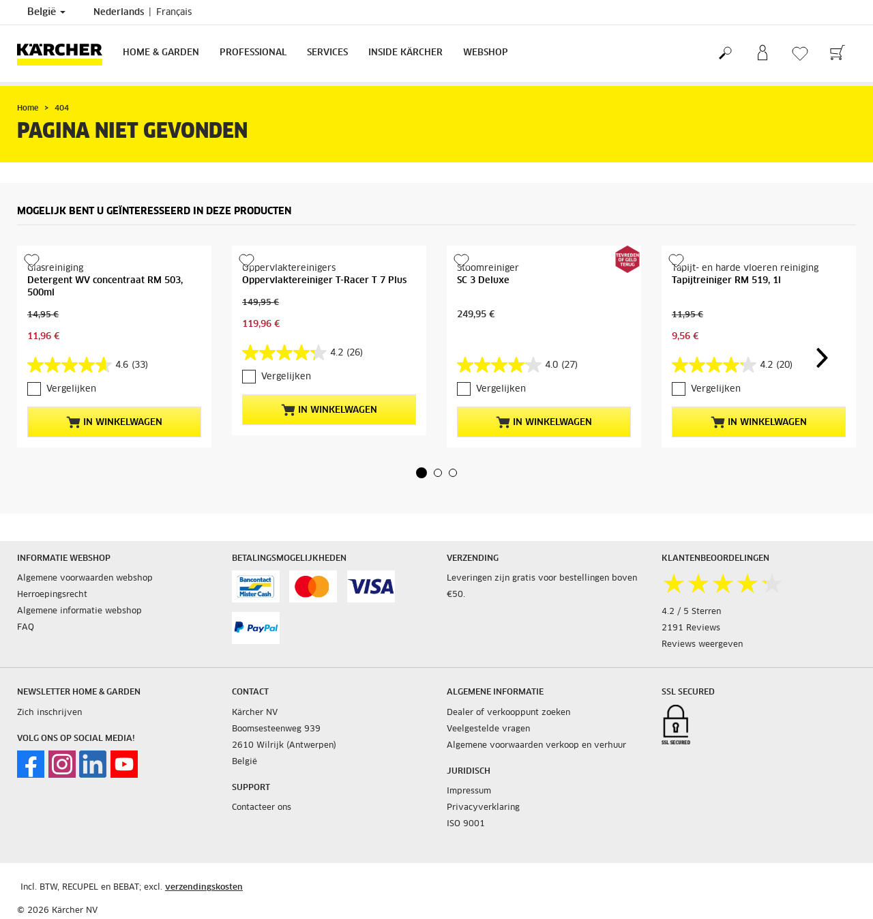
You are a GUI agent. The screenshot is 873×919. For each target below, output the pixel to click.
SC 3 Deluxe (483, 280)
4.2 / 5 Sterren (691, 612)
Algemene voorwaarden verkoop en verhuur (536, 746)
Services (327, 52)
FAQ (25, 628)
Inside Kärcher (405, 52)
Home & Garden (161, 52)
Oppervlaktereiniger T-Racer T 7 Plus (324, 280)
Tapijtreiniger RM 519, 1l (726, 280)
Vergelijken (71, 389)
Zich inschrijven (49, 713)
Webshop (485, 52)
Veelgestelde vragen (488, 729)
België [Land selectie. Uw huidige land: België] (46, 12)
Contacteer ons (261, 808)
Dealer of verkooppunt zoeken (508, 713)
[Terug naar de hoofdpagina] (65, 53)
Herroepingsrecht (52, 595)
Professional (253, 52)
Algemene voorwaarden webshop (85, 578)
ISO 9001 (466, 824)
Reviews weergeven (702, 645)
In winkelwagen (114, 422)
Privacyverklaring (483, 808)
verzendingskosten (204, 888)
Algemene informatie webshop (79, 611)
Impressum (469, 791)
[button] (421, 472)
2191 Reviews (691, 628)
